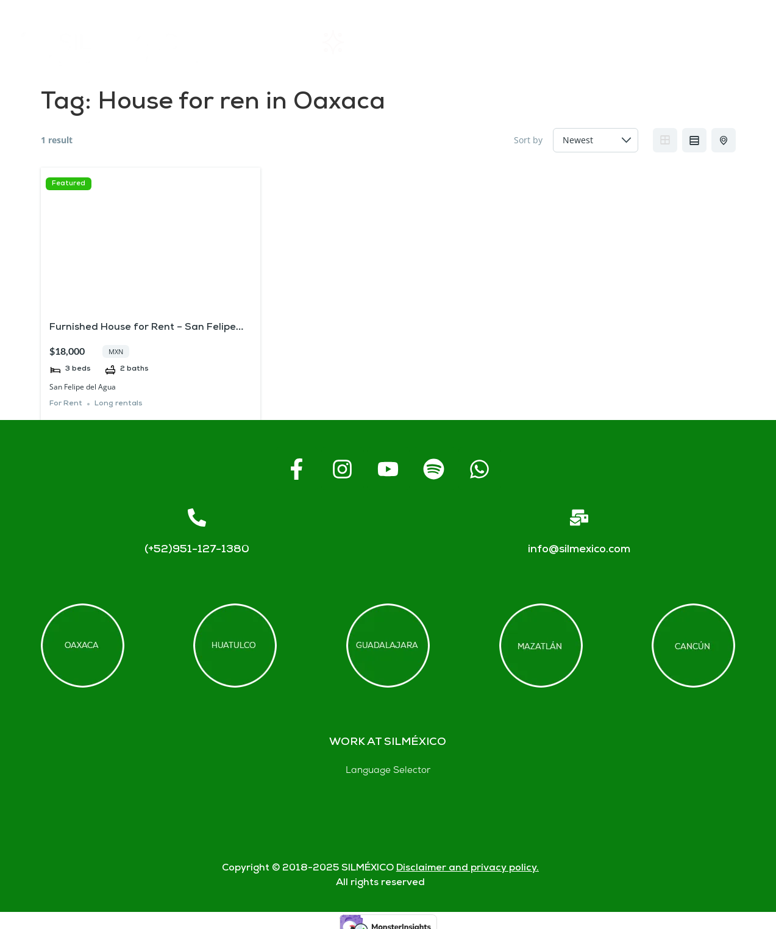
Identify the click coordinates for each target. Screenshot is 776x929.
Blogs (729, 42)
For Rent (65, 403)
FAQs (540, 42)
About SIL (449, 42)
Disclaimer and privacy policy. (467, 868)
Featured (68, 183)
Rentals (351, 42)
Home (264, 42)
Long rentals (118, 403)
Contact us (634, 42)
